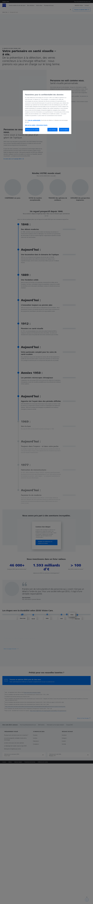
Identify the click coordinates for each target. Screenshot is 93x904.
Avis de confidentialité (34, 120)
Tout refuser (52, 129)
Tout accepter (64, 129)
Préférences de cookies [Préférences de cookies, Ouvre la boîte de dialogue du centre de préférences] (32, 129)
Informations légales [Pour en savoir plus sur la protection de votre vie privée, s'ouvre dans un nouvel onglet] (41, 125)
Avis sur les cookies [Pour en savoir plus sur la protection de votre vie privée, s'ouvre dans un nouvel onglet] (30, 125)
